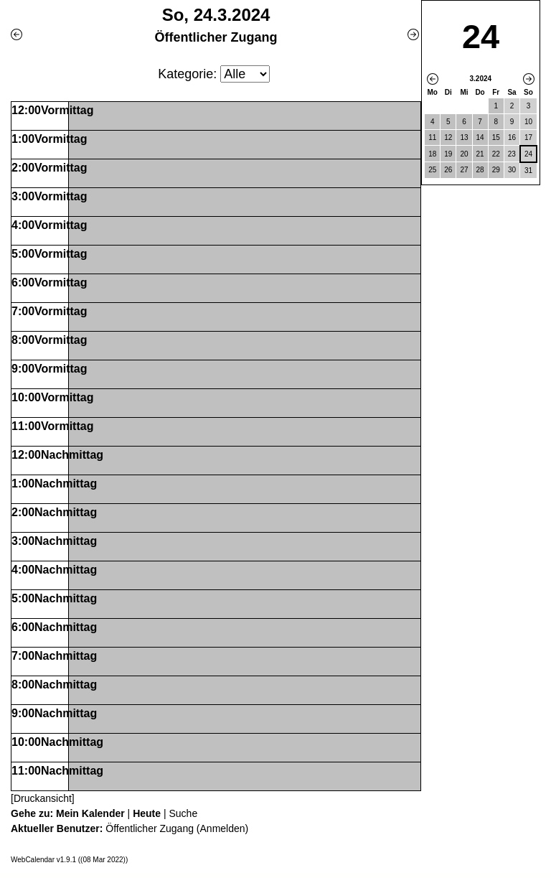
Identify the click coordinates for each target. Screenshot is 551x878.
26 (448, 170)
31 (528, 170)
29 (496, 170)
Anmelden (222, 828)
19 (448, 154)
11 (432, 137)
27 (464, 170)
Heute (147, 813)
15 (496, 137)
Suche (183, 813)
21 (480, 154)
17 (528, 137)
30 (512, 170)
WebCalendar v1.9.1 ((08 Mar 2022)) (69, 860)
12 (448, 137)
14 (480, 137)
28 (480, 170)
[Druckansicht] (43, 798)
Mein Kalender (90, 813)
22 (496, 154)
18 (432, 154)
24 (528, 154)
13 (464, 137)
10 (528, 122)
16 (512, 137)
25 (432, 170)
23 (512, 154)
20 (464, 154)
